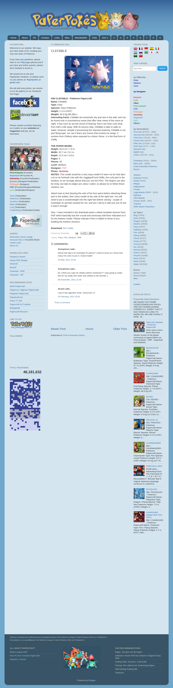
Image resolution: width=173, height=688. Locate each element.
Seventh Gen (140, 149)
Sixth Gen (138, 146)
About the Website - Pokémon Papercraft (154, 324)
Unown (137, 201)
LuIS (12, 207)
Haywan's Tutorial (18, 659)
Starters (137, 175)
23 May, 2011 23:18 (67, 260)
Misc (67, 37)
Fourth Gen (139, 140)
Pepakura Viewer (18, 257)
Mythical (137, 195)
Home (13, 37)
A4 (64, 228)
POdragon (138, 112)
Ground (137, 244)
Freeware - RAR (17, 271)
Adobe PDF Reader (19, 260)
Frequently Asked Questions (146, 299)
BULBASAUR (152, 348)
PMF (79, 237)
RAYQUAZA (151, 489)
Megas (137, 184)
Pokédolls (138, 161)
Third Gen (138, 138)
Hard (136, 86)
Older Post (120, 328)
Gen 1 (105, 37)
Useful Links (15, 243)
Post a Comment (62, 302)
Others (137, 123)
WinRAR (14, 264)
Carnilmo (14, 201)
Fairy (60, 237)
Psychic (137, 255)
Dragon (137, 221)
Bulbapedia (15, 308)
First (66, 237)
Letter (70, 228)
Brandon (137, 97)
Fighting (137, 229)
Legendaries (139, 192)
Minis (136, 163)
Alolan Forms (140, 181)
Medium (72, 237)
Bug (135, 215)
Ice (135, 247)
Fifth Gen (138, 143)
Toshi (12, 196)
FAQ (94, 37)
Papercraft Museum (19, 312)
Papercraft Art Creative (20, 304)
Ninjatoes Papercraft (19, 293)
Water (136, 264)
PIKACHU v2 (152, 420)
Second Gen (139, 135)
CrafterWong (15, 210)
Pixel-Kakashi (140, 106)
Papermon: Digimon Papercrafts (24, 290)
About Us (14, 245)
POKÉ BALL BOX (154, 466)
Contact (45, 37)
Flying (136, 235)
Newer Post (58, 328)
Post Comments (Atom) (74, 335)
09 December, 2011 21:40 (69, 280)
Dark (136, 218)
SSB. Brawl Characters (144, 206)
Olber (12, 204)
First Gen (138, 132)
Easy (136, 80)
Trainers (137, 204)
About (25, 37)
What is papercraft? (19, 652)
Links (57, 37)
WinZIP (13, 267)
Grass (136, 241)
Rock (136, 258)
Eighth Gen (139, 152)
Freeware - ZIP (17, 275)
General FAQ (16, 240)
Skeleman (14, 198)
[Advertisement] (88, 318)
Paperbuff (138, 117)
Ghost (136, 238)
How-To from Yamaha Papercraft (24, 656)
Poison (137, 252)
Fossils (137, 189)
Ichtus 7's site (16, 301)
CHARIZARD (152, 373)
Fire (135, 232)
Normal (137, 250)
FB (34, 37)
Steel (136, 261)
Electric (137, 224)
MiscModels (81, 37)
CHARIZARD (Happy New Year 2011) (154, 514)
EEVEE (149, 397)
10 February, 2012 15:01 (69, 296)
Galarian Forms (141, 178)
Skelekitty (138, 115)
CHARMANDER (153, 443)
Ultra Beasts (139, 198)
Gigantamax (139, 186)
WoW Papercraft (17, 286)
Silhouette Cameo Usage (21, 237)
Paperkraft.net (16, 297)
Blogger (91, 680)
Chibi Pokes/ (139, 166)
